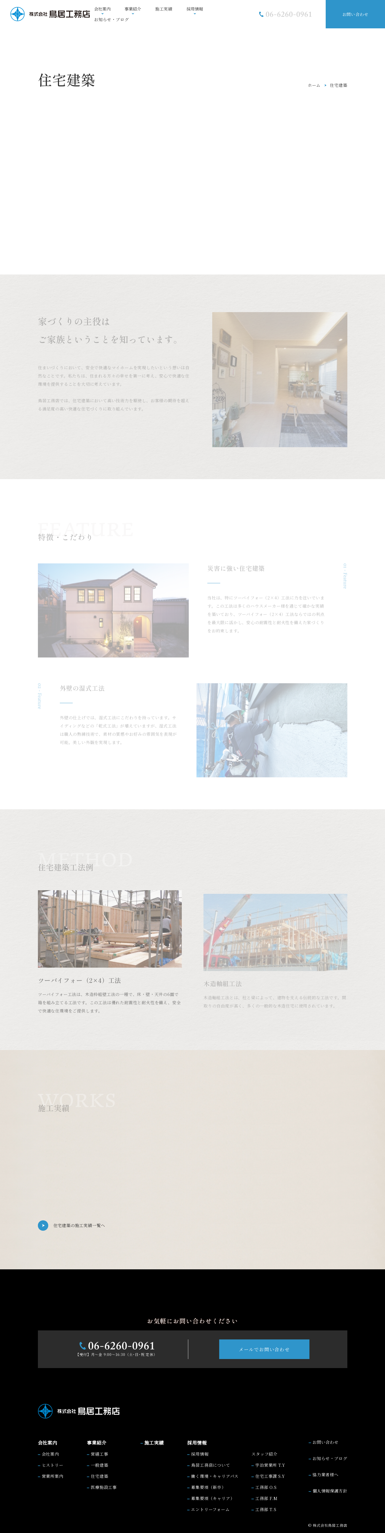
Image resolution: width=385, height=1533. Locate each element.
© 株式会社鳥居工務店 (327, 1525)
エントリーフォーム (210, 1509)
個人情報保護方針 (330, 1491)
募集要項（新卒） (208, 1487)
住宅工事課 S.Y (270, 1476)
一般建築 (99, 1465)
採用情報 (199, 1454)
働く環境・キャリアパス (215, 1476)
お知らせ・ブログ (111, 19)
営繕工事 (99, 1454)
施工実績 (164, 9)
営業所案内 (52, 1476)
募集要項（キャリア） (212, 1498)
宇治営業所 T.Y (270, 1465)
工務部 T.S (265, 1509)
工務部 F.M (266, 1498)
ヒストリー (52, 1465)
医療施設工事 (104, 1487)
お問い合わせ (355, 14)
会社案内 (50, 1454)
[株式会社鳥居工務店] (50, 14)
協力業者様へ (326, 1475)
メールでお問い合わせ (264, 1349)
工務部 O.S (266, 1487)
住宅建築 (99, 1476)
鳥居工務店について (210, 1465)
